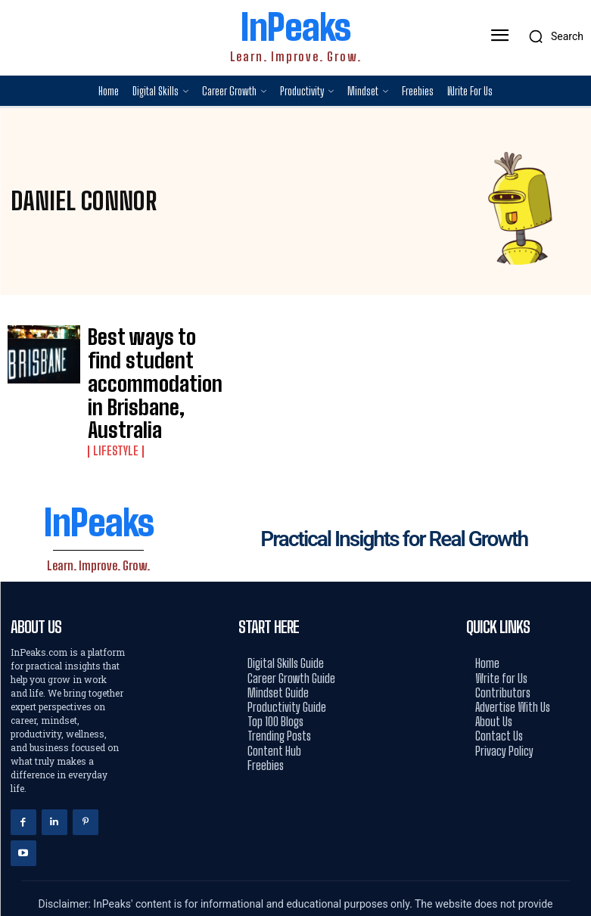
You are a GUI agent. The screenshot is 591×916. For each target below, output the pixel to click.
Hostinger (347, 878)
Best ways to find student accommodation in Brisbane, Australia (135, 351)
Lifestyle (112, 388)
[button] (552, 36)
